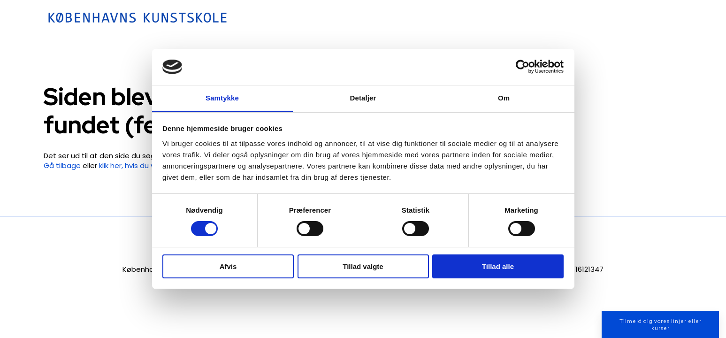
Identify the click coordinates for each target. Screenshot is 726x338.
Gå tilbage (62, 165)
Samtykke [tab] (222, 98)
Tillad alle (498, 266)
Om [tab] (504, 98)
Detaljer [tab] (363, 98)
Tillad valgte (363, 266)
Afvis (228, 266)
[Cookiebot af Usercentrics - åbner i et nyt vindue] (522, 67)
